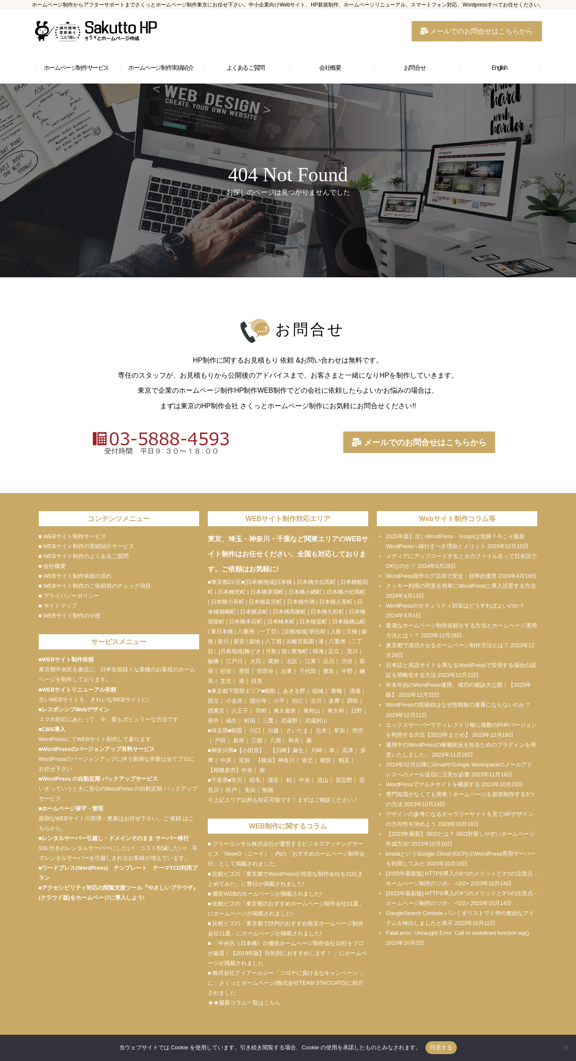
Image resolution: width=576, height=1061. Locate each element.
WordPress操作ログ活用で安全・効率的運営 (441, 576)
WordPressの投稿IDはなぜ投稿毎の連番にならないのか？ (458, 704)
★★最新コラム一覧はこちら (244, 1002)
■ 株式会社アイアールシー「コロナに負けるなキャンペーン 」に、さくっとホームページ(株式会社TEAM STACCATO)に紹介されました (286, 983)
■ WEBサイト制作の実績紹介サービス (86, 546)
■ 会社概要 (52, 566)
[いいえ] (565, 1047)
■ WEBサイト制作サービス (72, 536)
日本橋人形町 (336, 602)
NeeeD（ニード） (247, 853)
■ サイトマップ (58, 605)
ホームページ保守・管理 (72, 808)
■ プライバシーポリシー (69, 596)
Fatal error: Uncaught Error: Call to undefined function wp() (457, 933)
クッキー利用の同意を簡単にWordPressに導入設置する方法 (461, 586)
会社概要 (330, 67)
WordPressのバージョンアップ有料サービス (98, 749)
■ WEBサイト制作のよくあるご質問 (84, 556)
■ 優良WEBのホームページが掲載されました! (265, 893)
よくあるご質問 (246, 67)
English (499, 67)
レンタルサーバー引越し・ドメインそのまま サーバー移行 (115, 838)
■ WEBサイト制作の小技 (70, 615)
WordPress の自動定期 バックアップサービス (99, 779)
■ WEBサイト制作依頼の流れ (75, 576)
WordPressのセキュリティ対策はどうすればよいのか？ (455, 605)
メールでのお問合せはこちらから (476, 31)
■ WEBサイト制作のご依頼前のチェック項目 (95, 586)
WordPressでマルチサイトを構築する (433, 784)
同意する (441, 1047)
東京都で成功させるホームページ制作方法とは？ (447, 645)
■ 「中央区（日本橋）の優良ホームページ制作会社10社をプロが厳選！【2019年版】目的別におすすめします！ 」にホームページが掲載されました (287, 953)
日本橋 (283, 582)
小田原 (250, 750)
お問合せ (414, 67)
